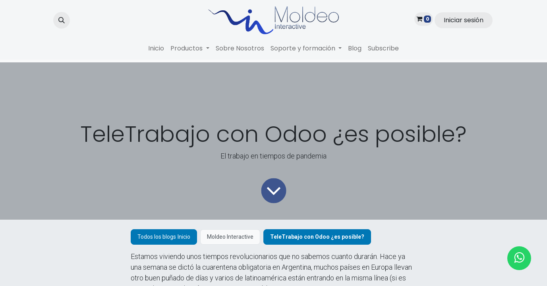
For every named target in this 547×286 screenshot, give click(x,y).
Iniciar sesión (463, 20)
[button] (61, 20)
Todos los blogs (156, 237)
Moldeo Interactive (230, 237)
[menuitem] (156, 48)
